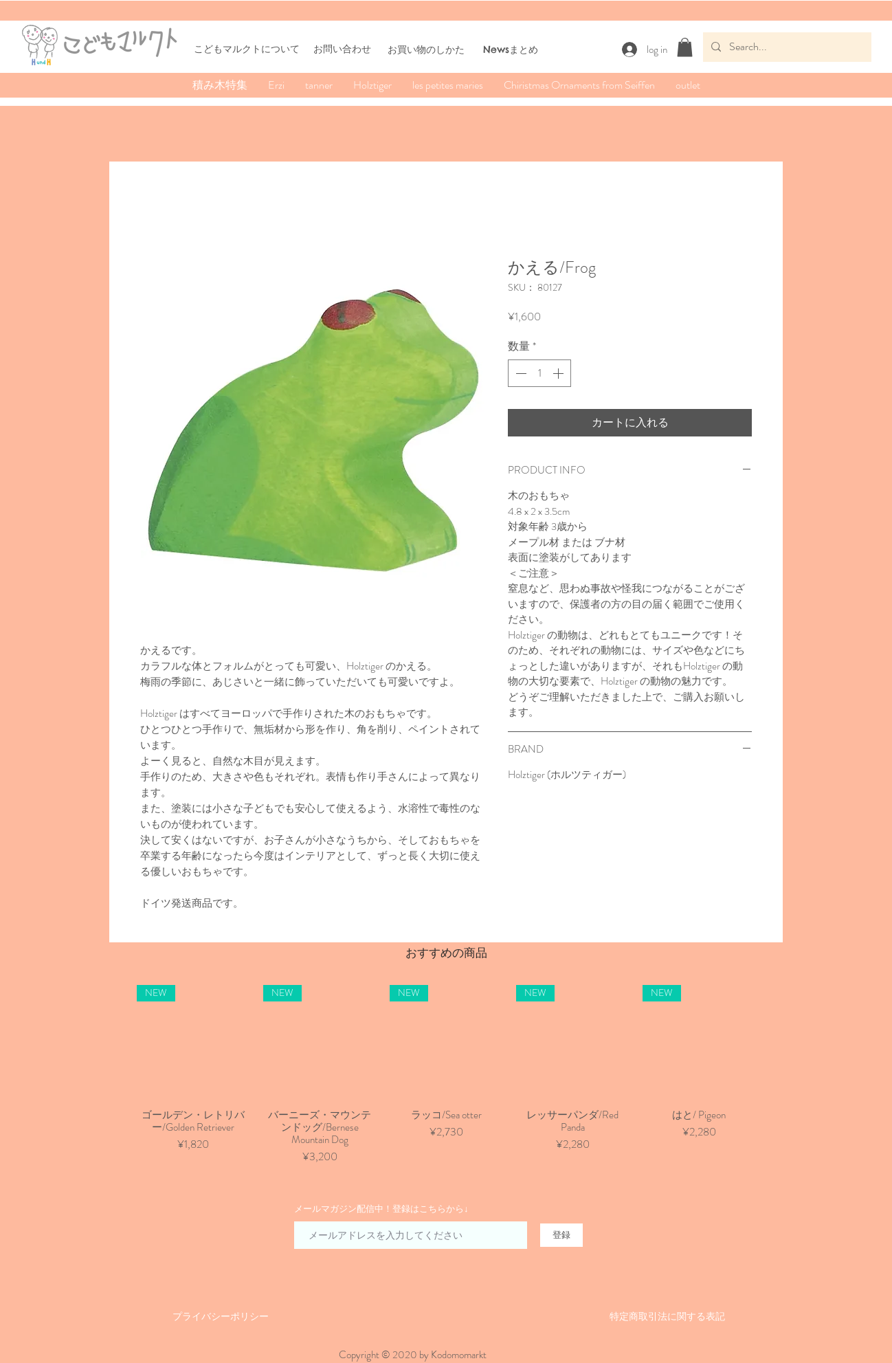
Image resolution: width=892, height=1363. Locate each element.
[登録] (561, 1235)
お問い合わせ (342, 49)
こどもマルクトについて (247, 49)
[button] (685, 47)
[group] (446, 1075)
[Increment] (559, 373)
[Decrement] (519, 373)
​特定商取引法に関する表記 (667, 1316)
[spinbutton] (539, 373)
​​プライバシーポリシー (220, 1316)
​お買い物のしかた (426, 49)
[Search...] (786, 47)
